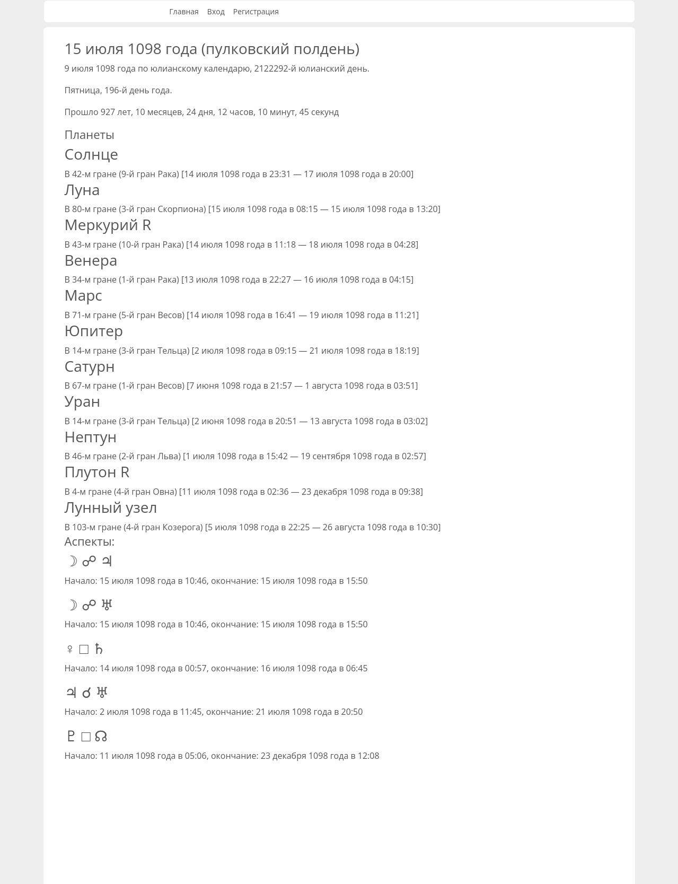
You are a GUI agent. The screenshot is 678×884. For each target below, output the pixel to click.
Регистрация (256, 11)
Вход (216, 11)
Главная (184, 11)
